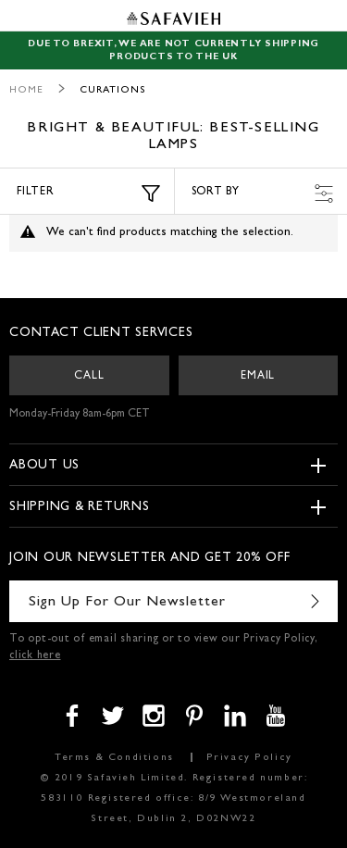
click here (35, 656)
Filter (88, 193)
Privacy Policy (249, 758)
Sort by (263, 193)
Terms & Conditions (114, 758)
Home (26, 90)
